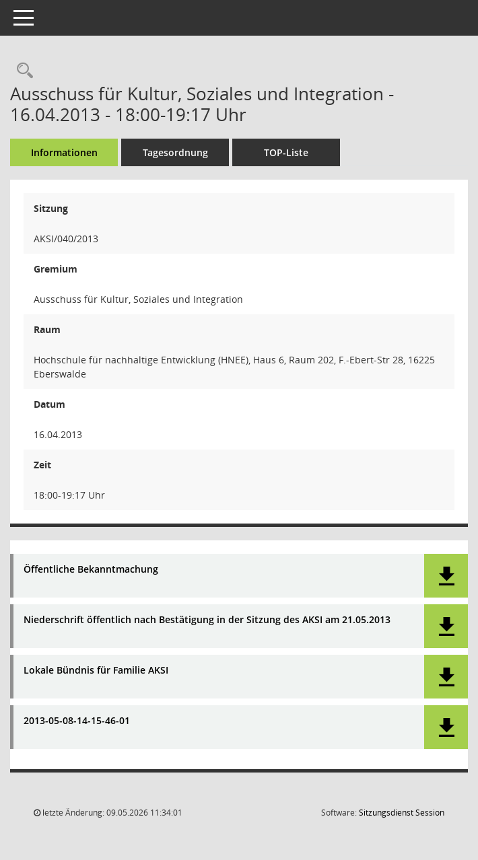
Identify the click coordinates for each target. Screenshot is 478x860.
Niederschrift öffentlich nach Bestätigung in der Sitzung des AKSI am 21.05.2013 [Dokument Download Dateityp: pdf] (207, 620)
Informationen (64, 152)
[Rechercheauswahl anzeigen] (21, 71)
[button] (446, 576)
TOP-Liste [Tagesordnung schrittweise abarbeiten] (286, 152)
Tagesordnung (175, 152)
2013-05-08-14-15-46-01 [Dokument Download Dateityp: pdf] (77, 721)
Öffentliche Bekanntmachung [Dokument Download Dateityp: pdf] (91, 569)
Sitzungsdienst (401, 812)
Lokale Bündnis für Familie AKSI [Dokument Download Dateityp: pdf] (96, 670)
